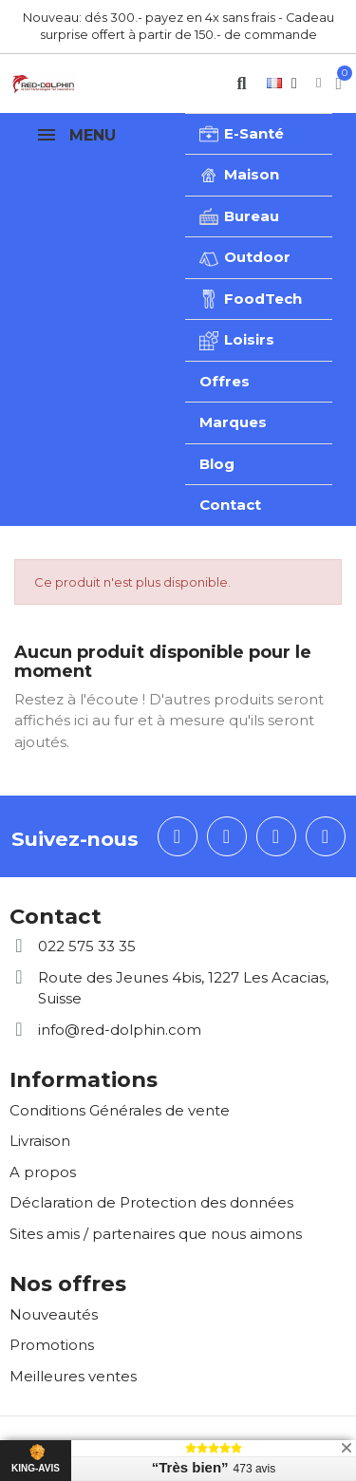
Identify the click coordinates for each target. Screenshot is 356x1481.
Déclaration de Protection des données (151, 1202)
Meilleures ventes (73, 1376)
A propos (42, 1172)
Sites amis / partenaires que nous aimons (155, 1234)
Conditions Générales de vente (119, 1110)
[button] (241, 83)
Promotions (51, 1345)
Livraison (39, 1141)
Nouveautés (53, 1314)
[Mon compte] (318, 83)
